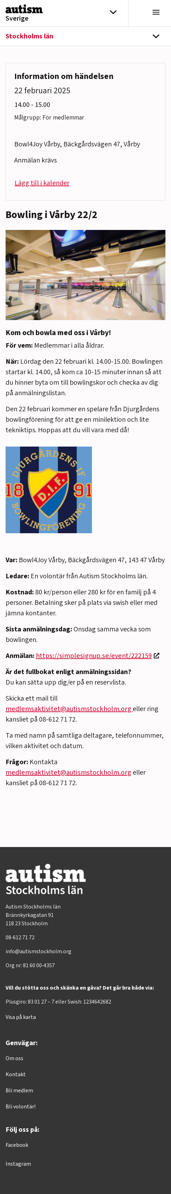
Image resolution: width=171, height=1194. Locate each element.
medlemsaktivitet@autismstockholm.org (69, 709)
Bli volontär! (21, 1106)
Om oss (14, 1058)
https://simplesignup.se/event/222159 (94, 656)
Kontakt (16, 1074)
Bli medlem (19, 1090)
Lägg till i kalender (42, 183)
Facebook (17, 1145)
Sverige (17, 18)
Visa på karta (21, 1017)
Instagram (18, 1164)
